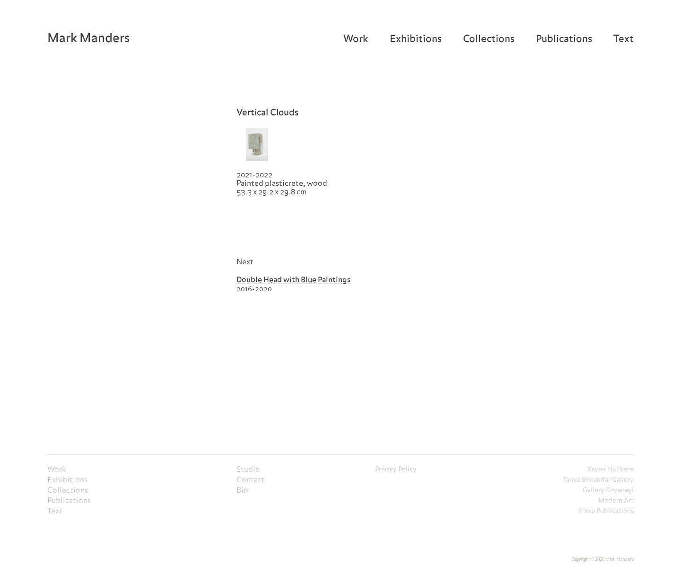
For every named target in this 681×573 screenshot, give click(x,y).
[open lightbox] (257, 144)
